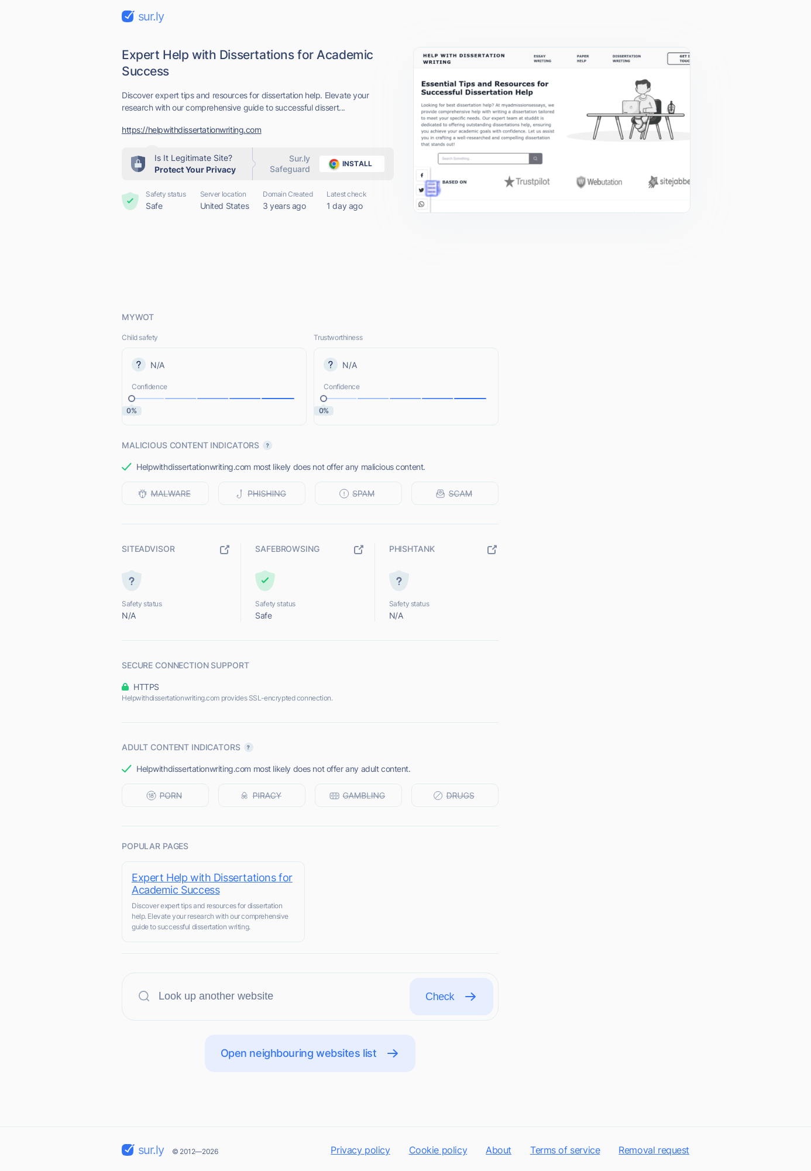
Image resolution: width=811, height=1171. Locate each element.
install (348, 164)
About (498, 1150)
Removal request (653, 1150)
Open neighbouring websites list (310, 1053)
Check (451, 997)
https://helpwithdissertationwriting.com (192, 130)
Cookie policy (438, 1150)
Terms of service (565, 1150)
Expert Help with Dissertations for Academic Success (212, 883)
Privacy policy (360, 1150)
